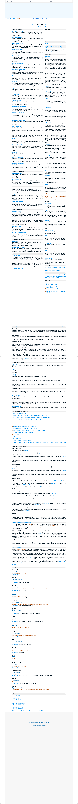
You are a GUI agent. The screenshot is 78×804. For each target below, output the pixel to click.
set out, (53, 45)
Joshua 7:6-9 (47, 56)
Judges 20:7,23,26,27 (49, 230)
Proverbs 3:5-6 (54, 495)
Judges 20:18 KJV (16, 701)
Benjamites (60, 267)
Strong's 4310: (15, 621)
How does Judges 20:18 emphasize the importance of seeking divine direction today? (31, 417)
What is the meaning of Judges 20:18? (21, 413)
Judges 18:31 (48, 203)
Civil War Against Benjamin (50, 43)
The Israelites (49, 45)
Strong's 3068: (15, 683)
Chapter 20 (14, 18)
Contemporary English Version (18, 120)
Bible (8, 18)
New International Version (17, 31)
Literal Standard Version (17, 188)
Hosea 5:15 (47, 155)
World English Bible (16, 179)
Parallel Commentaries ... (17, 564)
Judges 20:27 (41, 533)
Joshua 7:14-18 (61, 561)
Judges (11, 18)
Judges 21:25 (54, 483)
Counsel (61, 269)
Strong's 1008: (15, 598)
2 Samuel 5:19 (48, 107)
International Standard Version (18, 145)
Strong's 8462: (15, 644)
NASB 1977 (14, 81)
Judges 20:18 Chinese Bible (18, 706)
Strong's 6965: (15, 582)
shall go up (59, 46)
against (48, 47)
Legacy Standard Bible (17, 88)
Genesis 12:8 (48, 467)
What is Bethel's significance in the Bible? (23, 434)
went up (57, 45)
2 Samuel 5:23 (48, 115)
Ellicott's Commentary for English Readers (22, 522)
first (63, 46)
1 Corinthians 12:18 (49, 498)
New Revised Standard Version (19, 232)
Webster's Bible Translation (18, 163)
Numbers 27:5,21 (48, 243)
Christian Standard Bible (17, 100)
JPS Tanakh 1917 (16, 255)
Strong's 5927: (15, 590)
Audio (32, 26)
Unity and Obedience (16, 400)
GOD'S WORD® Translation (18, 134)
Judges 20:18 (26, 450)
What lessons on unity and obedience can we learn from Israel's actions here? (29, 424)
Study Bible (15, 326)
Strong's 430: (15, 613)
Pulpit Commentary (17, 547)
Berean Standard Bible (17, 49)
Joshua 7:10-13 (21, 454)
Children (50, 269)
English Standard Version (17, 43)
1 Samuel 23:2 (52, 480)
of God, (50, 46)
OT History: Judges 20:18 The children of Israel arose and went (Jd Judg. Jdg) (29, 710)
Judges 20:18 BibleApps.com (18, 703)
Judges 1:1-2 (53, 493)
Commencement (55, 269)
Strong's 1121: (15, 574)
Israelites (53, 270)
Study (39, 26)
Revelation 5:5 (27, 358)
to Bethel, (62, 45)
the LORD (49, 49)
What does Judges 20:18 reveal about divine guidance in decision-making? (29, 430)
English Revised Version (17, 126)
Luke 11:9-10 (47, 175)
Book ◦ (60, 326)
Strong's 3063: (15, 675)
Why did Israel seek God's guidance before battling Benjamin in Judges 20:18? (30, 415)
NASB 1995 (14, 75)
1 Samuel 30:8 (48, 91)
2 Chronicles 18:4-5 (49, 144)
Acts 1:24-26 (21, 562)
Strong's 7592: (15, 605)
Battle (46, 267)
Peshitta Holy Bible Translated (18, 247)
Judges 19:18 (48, 210)
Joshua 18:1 (47, 220)
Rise (59, 270)
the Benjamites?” (55, 47)
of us (56, 46)
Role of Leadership (16, 395)
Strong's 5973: (15, 660)
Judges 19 (40, 453)
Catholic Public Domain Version (19, 219)
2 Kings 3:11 (47, 134)
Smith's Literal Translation (17, 201)
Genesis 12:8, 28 (37, 338)
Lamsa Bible (15, 241)
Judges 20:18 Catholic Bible (18, 708)
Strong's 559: (15, 691)
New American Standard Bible (18, 69)
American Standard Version (18, 112)
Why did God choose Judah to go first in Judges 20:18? (25, 426)
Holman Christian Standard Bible (19, 106)
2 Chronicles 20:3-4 (59, 480)
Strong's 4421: (15, 652)
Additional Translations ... (17, 268)
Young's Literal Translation (17, 194)
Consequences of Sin (16, 406)
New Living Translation (17, 37)
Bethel (64, 267)
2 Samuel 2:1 (47, 98)
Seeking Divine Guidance (17, 390)
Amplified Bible (15, 94)
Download (63, 51)
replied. (53, 49)
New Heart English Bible (17, 157)
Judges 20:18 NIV (16, 695)
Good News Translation (17, 138)
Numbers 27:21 (38, 486)
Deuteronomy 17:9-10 (25, 484)
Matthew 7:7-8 (48, 162)
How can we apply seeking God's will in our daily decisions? (26, 422)
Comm (42, 26)
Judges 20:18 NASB (16, 699)
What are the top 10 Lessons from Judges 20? (24, 432)
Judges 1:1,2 (47, 250)
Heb (46, 26)
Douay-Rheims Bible (16, 211)
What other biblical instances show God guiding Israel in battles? (27, 419)
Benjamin (50, 267)
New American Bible (16, 226)
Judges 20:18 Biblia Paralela (18, 704)
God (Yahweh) (16, 375)
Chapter (63, 326)
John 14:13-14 (48, 184)
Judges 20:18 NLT (16, 697)
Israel (50, 270)
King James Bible (16, 55)
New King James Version (17, 63)
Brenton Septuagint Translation (18, 262)
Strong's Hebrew (15, 629)
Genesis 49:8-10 (48, 258)
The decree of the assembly (52, 284)
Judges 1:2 (46, 503)
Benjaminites (54, 267)
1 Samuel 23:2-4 (48, 72)
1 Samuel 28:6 (48, 86)
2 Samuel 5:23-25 (26, 510)
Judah (57, 270)
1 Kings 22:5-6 (48, 122)
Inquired (46, 270)
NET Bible (14, 152)
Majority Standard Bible (17, 173)
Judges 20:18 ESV (16, 698)
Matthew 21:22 (48, 171)
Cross (36, 26)
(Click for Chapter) (19, 29)
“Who (53, 46)
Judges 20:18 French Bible (18, 707)
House (64, 269)
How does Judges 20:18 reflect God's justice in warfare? (25, 428)
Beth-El (46, 269)
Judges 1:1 (47, 235)
